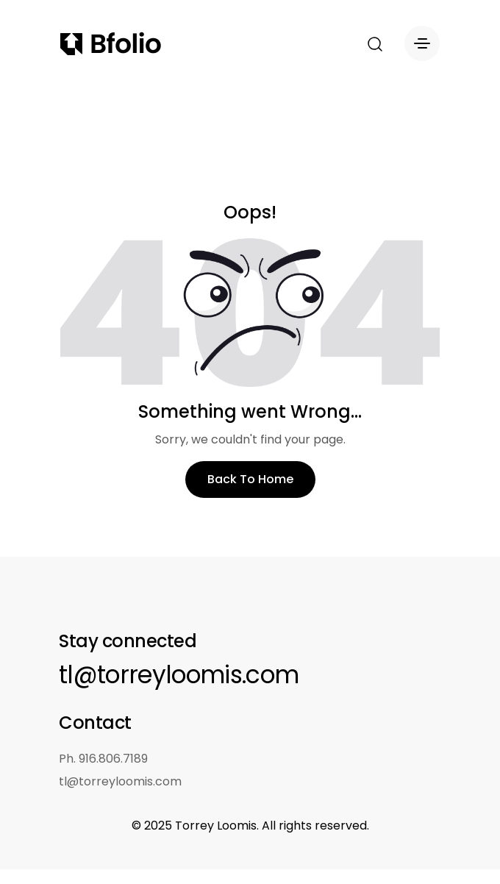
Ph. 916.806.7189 (103, 758)
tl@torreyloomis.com (179, 674)
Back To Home (250, 479)
